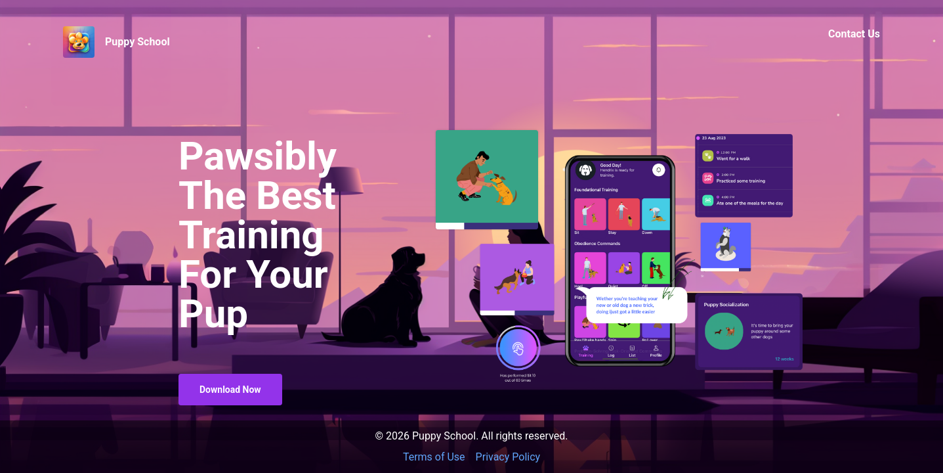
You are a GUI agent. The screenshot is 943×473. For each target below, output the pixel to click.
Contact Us (854, 34)
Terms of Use (434, 457)
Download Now (230, 389)
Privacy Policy (508, 457)
